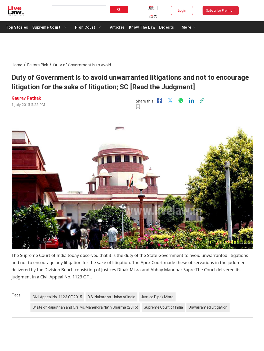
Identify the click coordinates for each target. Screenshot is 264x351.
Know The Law (142, 27)
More (188, 27)
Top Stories (17, 27)
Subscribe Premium (220, 10)
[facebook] (159, 100)
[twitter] (170, 100)
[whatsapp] (180, 100)
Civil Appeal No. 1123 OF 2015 (57, 297)
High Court (85, 27)
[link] (202, 100)
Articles (117, 27)
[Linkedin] (191, 100)
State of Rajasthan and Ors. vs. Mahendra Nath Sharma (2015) (85, 307)
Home (17, 64)
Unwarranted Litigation (208, 307)
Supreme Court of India (163, 307)
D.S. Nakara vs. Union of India (111, 297)
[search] (78, 10)
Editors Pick (37, 64)
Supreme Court (46, 27)
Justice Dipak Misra (157, 297)
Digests (166, 27)
